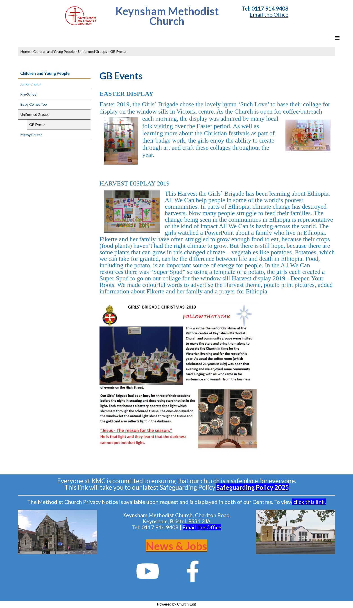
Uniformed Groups (92, 51)
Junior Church (30, 84)
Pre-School (28, 94)
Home (25, 51)
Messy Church (31, 134)
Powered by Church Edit (176, 604)
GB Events (118, 51)
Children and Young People (54, 51)
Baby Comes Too (33, 104)
